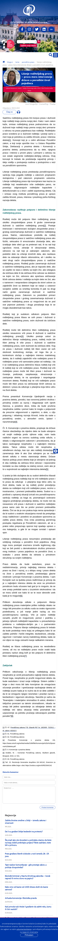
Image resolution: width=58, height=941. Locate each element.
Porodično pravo (28, 62)
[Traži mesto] (38, 41)
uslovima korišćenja (24, 929)
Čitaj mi (9, 112)
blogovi (10, 62)
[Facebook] (22, 29)
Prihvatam (29, 935)
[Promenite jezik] (51, 29)
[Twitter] (37, 29)
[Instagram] (29, 29)
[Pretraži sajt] (50, 54)
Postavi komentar (47, 807)
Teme (17, 62)
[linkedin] (44, 29)
